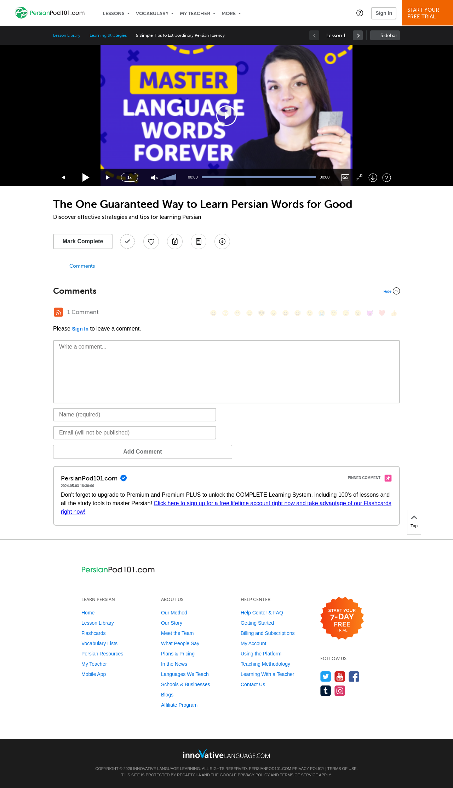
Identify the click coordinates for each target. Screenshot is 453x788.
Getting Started (257, 623)
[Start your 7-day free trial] (342, 618)
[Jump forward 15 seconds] (108, 177)
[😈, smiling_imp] (370, 313)
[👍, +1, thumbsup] (394, 313)
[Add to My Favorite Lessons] (151, 241)
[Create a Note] (175, 241)
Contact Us (253, 684)
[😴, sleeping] (346, 313)
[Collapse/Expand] (226, 291)
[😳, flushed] (225, 313)
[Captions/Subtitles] (345, 177)
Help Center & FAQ (262, 612)
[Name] (134, 414)
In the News (174, 664)
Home (87, 612)
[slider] (169, 177)
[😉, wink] (310, 313)
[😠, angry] (274, 313)
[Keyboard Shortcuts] (386, 177)
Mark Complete (83, 241)
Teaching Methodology (265, 664)
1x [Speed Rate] (129, 177)
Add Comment (90, 452)
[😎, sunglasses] (262, 313)
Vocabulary (152, 14)
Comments (82, 266)
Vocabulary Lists (99, 643)
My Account (253, 643)
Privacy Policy (308, 768)
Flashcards (93, 633)
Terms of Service (299, 775)
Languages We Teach (185, 674)
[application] (226, 115)
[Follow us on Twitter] (325, 676)
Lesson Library (66, 35)
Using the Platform (261, 653)
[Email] (134, 432)
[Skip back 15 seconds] (64, 177)
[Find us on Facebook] (354, 676)
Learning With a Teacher (267, 674)
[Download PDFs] (198, 241)
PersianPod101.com (270, 768)
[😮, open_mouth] (358, 313)
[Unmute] (154, 177)
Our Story (171, 623)
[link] (358, 35)
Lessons (114, 14)
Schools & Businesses (185, 684)
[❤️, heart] (382, 313)
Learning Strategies (108, 35)
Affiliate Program (179, 705)
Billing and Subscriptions (268, 633)
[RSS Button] (58, 312)
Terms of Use (342, 768)
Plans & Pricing (178, 653)
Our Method (174, 612)
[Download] (372, 177)
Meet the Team (177, 633)
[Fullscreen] (359, 177)
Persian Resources (102, 653)
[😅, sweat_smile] (298, 313)
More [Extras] (229, 14)
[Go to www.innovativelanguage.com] (226, 753)
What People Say (180, 643)
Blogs (167, 694)
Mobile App (93, 674)
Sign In (383, 13)
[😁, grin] (237, 313)
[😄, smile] (213, 313)
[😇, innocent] (334, 313)
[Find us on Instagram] (339, 690)
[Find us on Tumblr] (325, 690)
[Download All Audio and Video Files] (222, 241)
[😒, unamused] (249, 313)
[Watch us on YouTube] (339, 676)
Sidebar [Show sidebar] (388, 36)
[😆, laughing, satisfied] (286, 313)
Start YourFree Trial (428, 13)
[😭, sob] (322, 313)
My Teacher (195, 14)
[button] (360, 12)
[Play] (86, 177)
